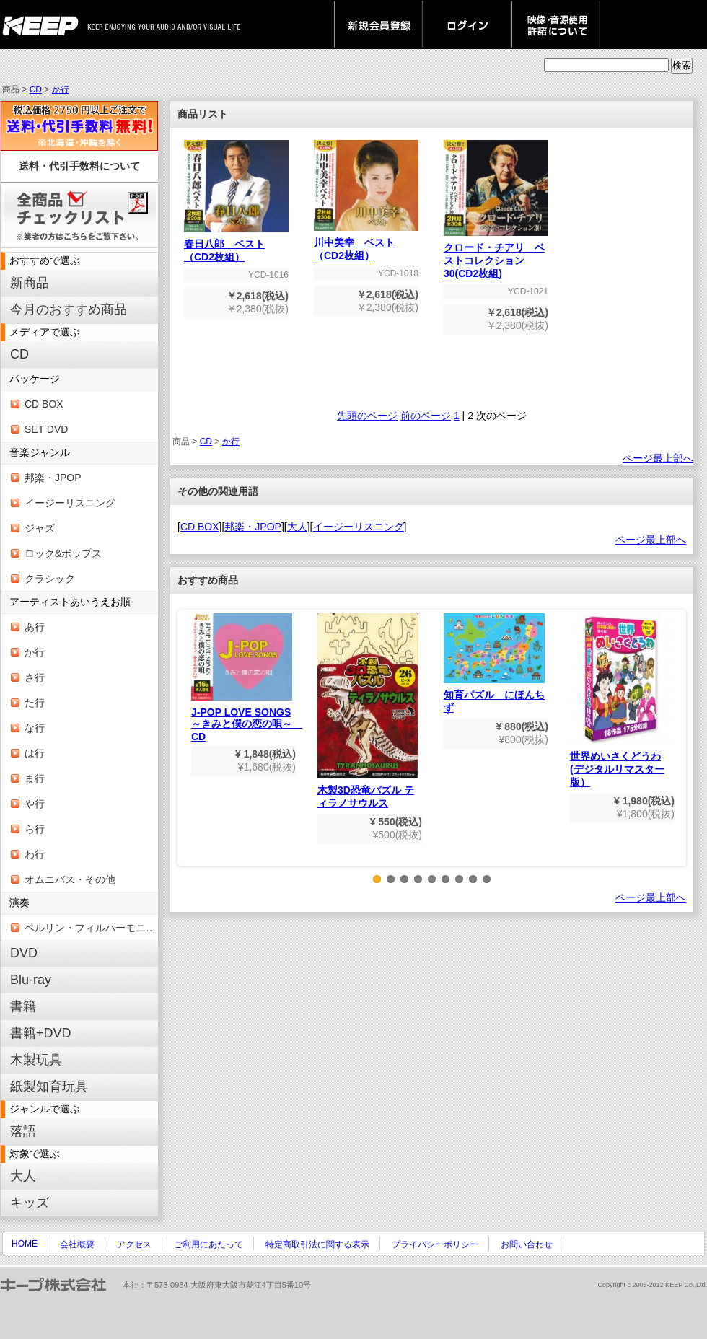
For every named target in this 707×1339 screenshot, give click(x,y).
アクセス (134, 1244)
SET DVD (46, 429)
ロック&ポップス (63, 553)
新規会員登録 (378, 24)
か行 (60, 89)
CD (36, 89)
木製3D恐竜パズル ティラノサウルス (367, 711)
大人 (23, 1176)
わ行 (35, 854)
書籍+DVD (40, 1033)
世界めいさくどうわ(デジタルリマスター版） (620, 700)
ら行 (35, 829)
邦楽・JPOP (53, 477)
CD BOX (44, 404)
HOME (25, 1244)
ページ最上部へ (658, 458)
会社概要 (77, 1244)
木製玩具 (36, 1060)
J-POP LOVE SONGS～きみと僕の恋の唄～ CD (246, 677)
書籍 (23, 1006)
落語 (23, 1131)
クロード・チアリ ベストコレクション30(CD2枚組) (496, 255)
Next (676, 749)
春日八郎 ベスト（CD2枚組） (236, 246)
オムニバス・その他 (70, 879)
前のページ (425, 415)
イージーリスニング (70, 503)
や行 (35, 803)
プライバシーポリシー (435, 1244)
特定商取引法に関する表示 (317, 1244)
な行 (35, 728)
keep (44, 24)
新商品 (29, 283)
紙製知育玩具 (49, 1086)
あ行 (35, 627)
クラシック (50, 578)
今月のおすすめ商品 (68, 309)
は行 (35, 753)
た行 (35, 702)
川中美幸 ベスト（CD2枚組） (366, 244)
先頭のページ (367, 415)
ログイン (467, 24)
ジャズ (40, 528)
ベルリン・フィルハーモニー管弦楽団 (91, 928)
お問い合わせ (527, 1244)
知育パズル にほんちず (494, 663)
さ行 (35, 677)
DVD (24, 953)
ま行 (35, 778)
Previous (187, 749)
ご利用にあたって (208, 1244)
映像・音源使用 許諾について (555, 24)
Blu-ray (30, 980)
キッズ (29, 1202)
